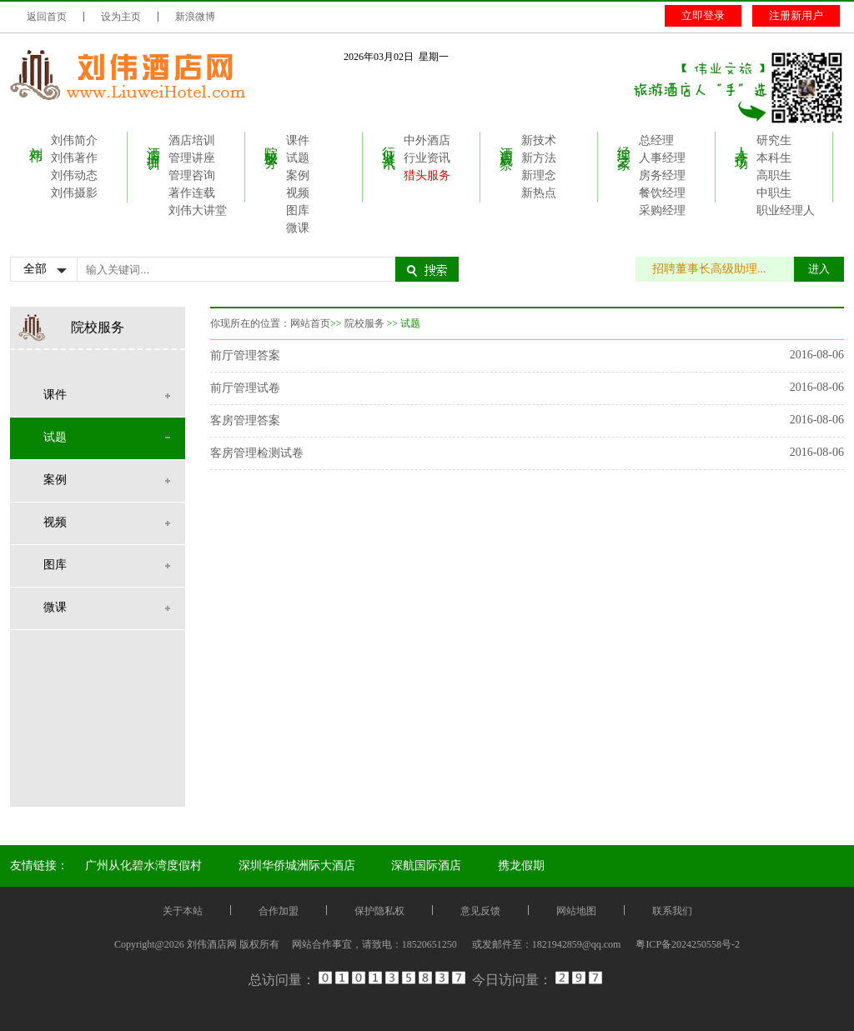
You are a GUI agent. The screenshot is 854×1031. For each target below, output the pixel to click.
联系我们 (672, 911)
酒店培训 (154, 142)
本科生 (773, 158)
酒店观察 (507, 142)
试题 (297, 158)
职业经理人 (785, 210)
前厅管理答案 (245, 355)
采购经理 (662, 210)
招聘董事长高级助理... (717, 269)
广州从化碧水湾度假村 (143, 865)
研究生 (773, 140)
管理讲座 (191, 158)
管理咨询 (191, 175)
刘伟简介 (74, 140)
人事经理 (662, 158)
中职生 (773, 193)
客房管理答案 (245, 420)
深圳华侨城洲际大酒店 (297, 865)
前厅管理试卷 (245, 388)
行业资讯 (389, 142)
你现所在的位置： (250, 323)
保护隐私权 (379, 911)
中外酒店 (427, 140)
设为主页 (121, 17)
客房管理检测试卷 (257, 453)
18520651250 (429, 944)
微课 (297, 228)
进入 (819, 269)
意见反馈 (480, 911)
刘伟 (36, 139)
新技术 (538, 140)
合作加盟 (279, 911)
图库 (297, 210)
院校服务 (271, 142)
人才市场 (742, 142)
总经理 (656, 140)
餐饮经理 (662, 193)
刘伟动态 (74, 175)
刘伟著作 (74, 158)
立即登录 (703, 15)
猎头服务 (427, 175)
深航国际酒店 (426, 865)
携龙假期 (521, 865)
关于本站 (183, 911)
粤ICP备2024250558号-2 (687, 944)
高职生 (773, 175)
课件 (297, 140)
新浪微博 (195, 17)
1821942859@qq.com (576, 944)
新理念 (538, 175)
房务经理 (662, 175)
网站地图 (576, 911)
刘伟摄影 (74, 193)
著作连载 (191, 193)
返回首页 (47, 17)
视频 (297, 193)
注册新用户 (796, 15)
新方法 (538, 158)
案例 (297, 175)
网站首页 (310, 323)
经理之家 (624, 142)
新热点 (538, 193)
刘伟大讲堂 (197, 210)
